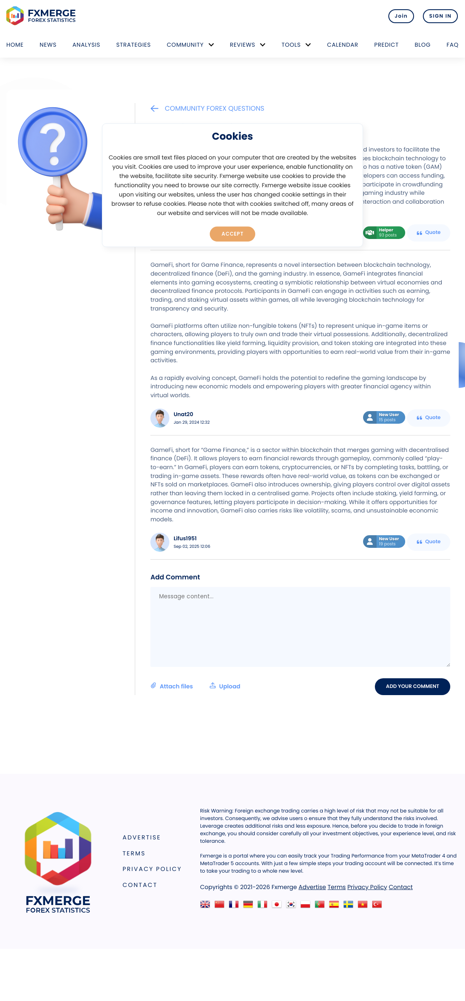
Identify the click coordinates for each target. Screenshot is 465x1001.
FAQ (452, 45)
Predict (386, 45)
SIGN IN (440, 16)
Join (398, 16)
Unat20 (183, 414)
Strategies (133, 45)
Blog (423, 45)
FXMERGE (42, 15)
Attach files (195, 686)
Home (15, 45)
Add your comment (413, 686)
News (48, 45)
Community (185, 45)
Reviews (242, 45)
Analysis (86, 45)
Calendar (342, 45)
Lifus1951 (185, 538)
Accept (232, 233)
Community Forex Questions (207, 108)
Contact (140, 885)
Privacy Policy (152, 869)
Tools (291, 45)
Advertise (142, 837)
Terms (134, 853)
